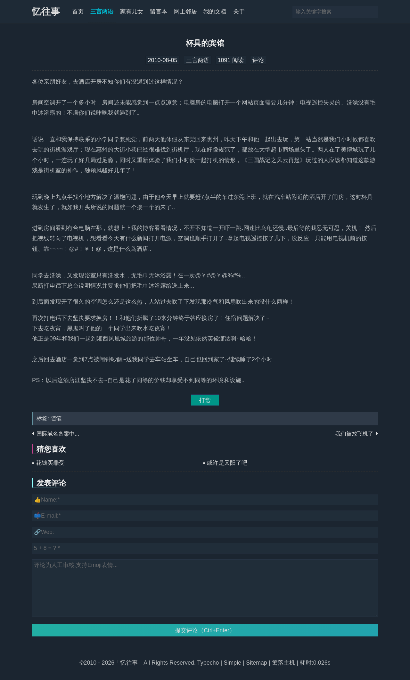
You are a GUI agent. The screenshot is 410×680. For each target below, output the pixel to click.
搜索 (372, 12)
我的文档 (214, 11)
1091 (224, 60)
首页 (78, 11)
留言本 (158, 11)
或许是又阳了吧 (227, 463)
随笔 (56, 418)
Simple (232, 663)
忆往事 (46, 11)
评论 (258, 60)
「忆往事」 (129, 663)
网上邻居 (185, 11)
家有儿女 (131, 11)
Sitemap (256, 663)
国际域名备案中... (58, 434)
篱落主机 (283, 663)
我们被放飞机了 (354, 434)
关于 (239, 11)
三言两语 (101, 11)
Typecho (209, 663)
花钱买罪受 (50, 463)
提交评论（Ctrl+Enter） (205, 630)
